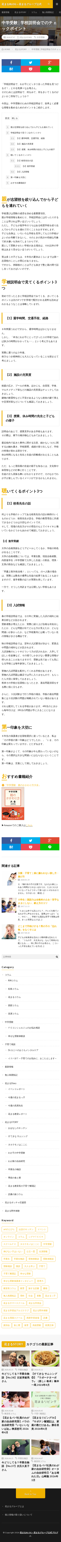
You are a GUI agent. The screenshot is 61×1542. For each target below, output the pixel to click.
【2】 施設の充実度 (21, 144)
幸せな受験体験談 (16, 1036)
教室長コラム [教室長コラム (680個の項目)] (9, 1288)
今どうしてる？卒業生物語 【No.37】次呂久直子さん (15, 1466)
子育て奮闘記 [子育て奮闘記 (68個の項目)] (9, 1273)
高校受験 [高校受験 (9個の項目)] (37, 1325)
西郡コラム (13, 1005)
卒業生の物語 (14, 1169)
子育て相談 (10, 1044)
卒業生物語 (23, 1370)
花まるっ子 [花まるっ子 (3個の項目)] (50, 1295)
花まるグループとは (14, 1506)
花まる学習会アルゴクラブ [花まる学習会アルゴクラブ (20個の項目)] (16, 1310)
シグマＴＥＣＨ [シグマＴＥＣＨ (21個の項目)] (35, 1236)
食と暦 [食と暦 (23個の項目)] (17, 1325)
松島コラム (13, 989)
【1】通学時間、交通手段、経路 (27, 138)
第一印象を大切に (16, 177)
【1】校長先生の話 (21, 161)
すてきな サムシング (18, 1136)
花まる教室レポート (17, 1114)
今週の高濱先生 (15, 1105)
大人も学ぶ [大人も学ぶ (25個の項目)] (29, 1266)
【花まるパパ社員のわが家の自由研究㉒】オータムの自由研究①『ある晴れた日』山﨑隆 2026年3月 (45, 1473)
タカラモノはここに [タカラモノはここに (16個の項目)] (29, 1244)
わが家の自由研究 (16, 1161)
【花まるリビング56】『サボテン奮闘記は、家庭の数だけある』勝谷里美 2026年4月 (45, 1423)
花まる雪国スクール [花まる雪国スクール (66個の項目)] (12, 1317)
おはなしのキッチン (17, 1128)
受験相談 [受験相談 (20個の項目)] (7, 1266)
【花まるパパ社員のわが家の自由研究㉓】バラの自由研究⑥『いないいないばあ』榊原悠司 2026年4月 (15, 1425)
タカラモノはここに (17, 1144)
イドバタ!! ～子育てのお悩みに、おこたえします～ (32, 1058)
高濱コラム (13, 1013)
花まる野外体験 (12, 1210)
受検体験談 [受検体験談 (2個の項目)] (33, 1258)
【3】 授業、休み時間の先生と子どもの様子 (32, 149)
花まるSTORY (20, 12)
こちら (29, 825)
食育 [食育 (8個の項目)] (26, 1325)
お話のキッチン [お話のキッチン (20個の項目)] (26, 1229)
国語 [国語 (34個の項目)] (18, 1266)
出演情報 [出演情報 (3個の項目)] (43, 1251)
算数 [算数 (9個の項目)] (39, 1295)
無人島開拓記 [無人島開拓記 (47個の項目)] (9, 1295)
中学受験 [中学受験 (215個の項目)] (47, 1244)
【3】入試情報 (19, 172)
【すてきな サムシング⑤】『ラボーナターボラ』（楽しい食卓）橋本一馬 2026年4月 (45, 1379)
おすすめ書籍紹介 (16, 183)
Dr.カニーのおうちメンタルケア (23, 1050)
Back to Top (30, 1494)
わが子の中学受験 (16, 1152)
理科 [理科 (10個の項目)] (22, 1295)
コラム (34, 12)
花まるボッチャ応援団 (15, 1202)
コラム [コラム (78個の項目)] (21, 1236)
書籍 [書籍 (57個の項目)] (45, 1288)
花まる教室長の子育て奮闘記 (22, 1186)
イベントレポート (16, 1089)
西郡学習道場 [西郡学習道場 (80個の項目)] (33, 1317)
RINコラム (13, 980)
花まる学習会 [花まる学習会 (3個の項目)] (35, 1303)
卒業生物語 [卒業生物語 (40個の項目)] (19, 1258)
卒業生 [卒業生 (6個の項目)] (6, 1258)
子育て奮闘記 (40, 1413)
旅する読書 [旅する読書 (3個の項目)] (33, 1288)
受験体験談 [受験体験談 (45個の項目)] (48, 1258)
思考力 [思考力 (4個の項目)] (40, 1281)
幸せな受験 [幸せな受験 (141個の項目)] (25, 1273)
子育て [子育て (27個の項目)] (42, 1266)
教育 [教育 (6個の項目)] (22, 1288)
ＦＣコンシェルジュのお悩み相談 (24, 1027)
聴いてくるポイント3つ (18, 155)
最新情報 (5, 12)
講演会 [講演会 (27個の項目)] (6, 1325)
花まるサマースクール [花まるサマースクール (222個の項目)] (14, 1303)
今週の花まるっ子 (16, 1097)
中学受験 (41, 37)
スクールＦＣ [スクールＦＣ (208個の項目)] (9, 1244)
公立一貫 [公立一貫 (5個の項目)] (31, 1251)
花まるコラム (14, 997)
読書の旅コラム (15, 1194)
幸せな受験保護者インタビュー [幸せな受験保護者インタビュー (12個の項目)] (18, 1281)
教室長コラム (10, 1413)
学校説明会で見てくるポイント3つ (23, 133)
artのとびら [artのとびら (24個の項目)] (9, 1229)
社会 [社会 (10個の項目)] (30, 1295)
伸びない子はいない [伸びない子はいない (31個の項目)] (12, 1251)
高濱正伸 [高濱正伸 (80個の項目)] (49, 1325)
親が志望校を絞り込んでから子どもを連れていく (30, 127)
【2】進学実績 (24, 166)
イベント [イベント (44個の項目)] (42, 1229)
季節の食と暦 (14, 1177)
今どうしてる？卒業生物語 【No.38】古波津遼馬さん (15, 1377)
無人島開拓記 (48, 12)
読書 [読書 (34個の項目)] (45, 1317)
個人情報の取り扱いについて (18, 1514)
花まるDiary (10, 1083)
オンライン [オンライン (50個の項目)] (8, 1236)
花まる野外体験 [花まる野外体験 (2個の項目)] (40, 1310)
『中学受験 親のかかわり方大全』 (22, 785)
